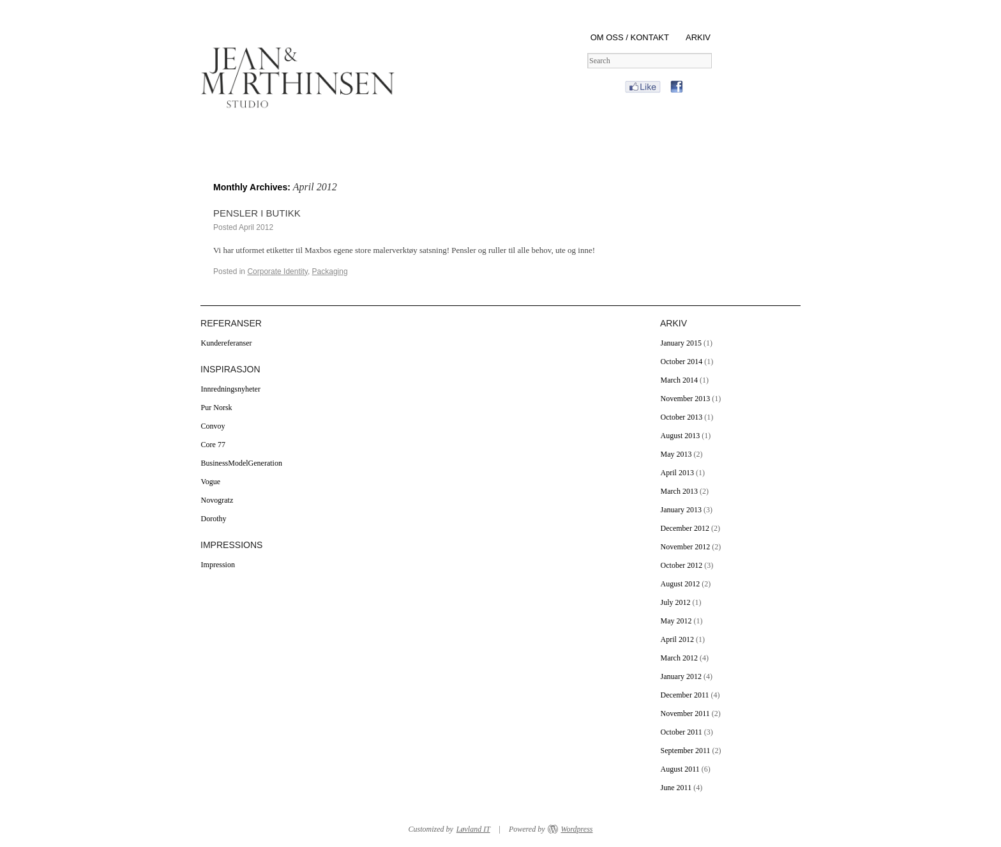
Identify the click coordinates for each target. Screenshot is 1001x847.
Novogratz (217, 500)
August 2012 (680, 583)
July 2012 (676, 602)
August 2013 (680, 435)
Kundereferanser (226, 343)
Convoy (213, 426)
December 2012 (685, 528)
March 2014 (679, 380)
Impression (218, 564)
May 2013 (676, 454)
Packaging (330, 271)
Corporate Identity (277, 271)
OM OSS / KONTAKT (630, 37)
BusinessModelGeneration (241, 463)
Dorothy (214, 518)
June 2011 (676, 787)
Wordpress (576, 829)
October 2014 (682, 361)
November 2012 (686, 546)
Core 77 (213, 444)
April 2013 (677, 472)
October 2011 (681, 732)
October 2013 (682, 417)
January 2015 (681, 343)
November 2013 (686, 398)
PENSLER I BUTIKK (257, 213)
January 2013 (681, 509)
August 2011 (680, 769)
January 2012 (681, 676)
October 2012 (682, 565)
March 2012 (679, 657)
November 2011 (685, 713)
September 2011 (686, 750)
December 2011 (685, 695)
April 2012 (677, 639)
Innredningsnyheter (230, 389)
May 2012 (676, 620)
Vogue (210, 481)
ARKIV (698, 37)
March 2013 (679, 491)
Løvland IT (473, 829)
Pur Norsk (216, 407)
